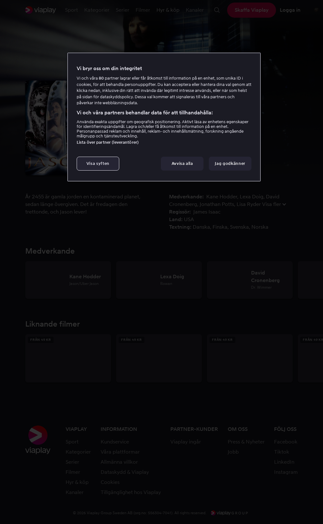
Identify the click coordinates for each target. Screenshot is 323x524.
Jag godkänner (230, 163)
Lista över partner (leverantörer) (108, 142)
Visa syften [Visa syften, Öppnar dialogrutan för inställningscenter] (97, 163)
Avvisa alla (182, 163)
